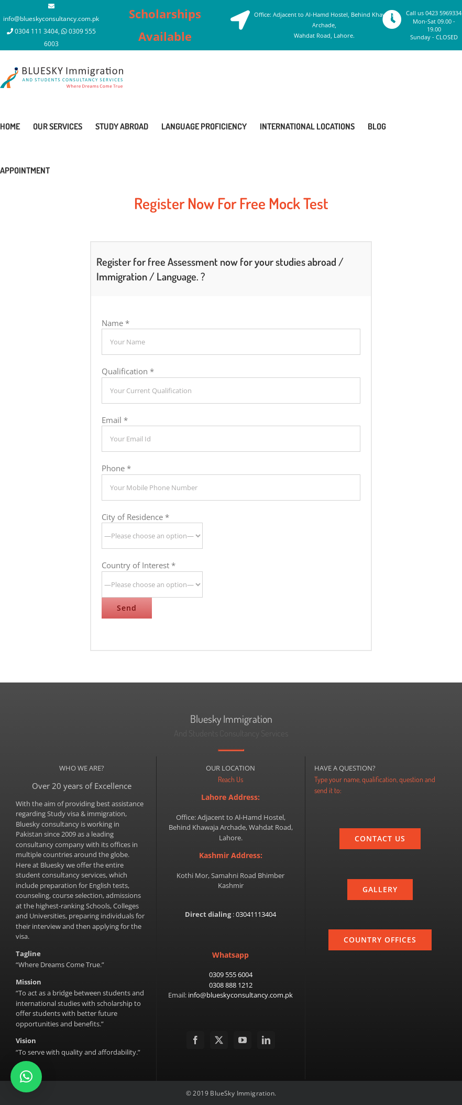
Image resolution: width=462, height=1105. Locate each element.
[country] (380, 939)
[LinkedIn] (266, 1040)
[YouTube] (242, 1040)
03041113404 (256, 914)
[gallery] (380, 889)
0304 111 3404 (36, 31)
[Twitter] (219, 1040)
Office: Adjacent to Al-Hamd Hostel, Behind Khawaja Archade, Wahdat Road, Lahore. (324, 24)
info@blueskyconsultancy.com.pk (51, 18)
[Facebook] (195, 1040)
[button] (26, 1076)
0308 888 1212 (230, 985)
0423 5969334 (443, 13)
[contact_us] (380, 838)
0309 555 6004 (230, 974)
